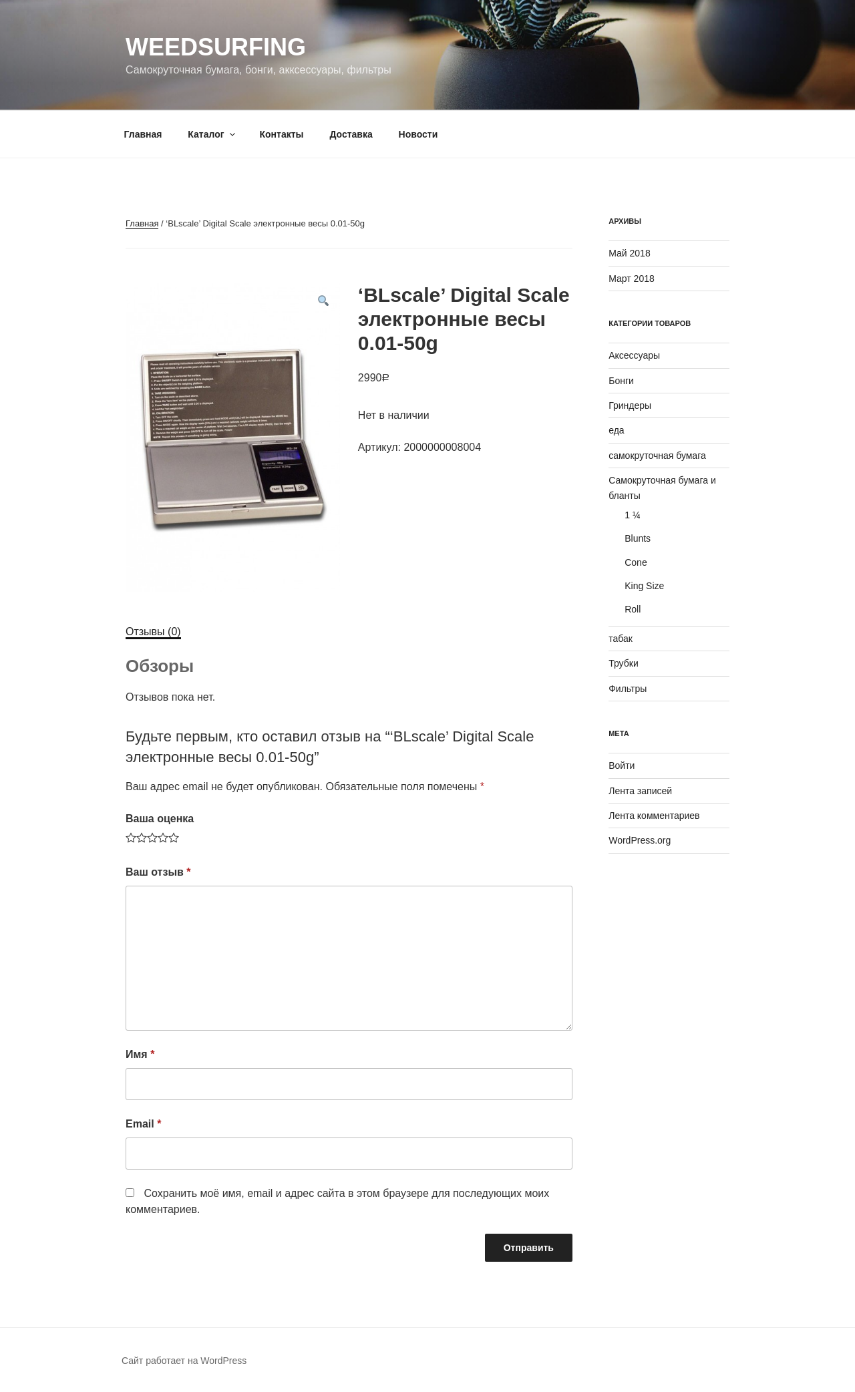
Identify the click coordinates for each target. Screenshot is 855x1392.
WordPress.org (640, 840)
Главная (143, 134)
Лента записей (640, 791)
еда (616, 430)
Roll (633, 609)
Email (143, 1123)
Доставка (350, 134)
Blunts (638, 538)
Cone (636, 562)
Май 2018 (629, 253)
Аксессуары (634, 355)
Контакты (281, 134)
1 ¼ (632, 515)
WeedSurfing (216, 47)
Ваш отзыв (158, 872)
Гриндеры (630, 405)
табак (621, 638)
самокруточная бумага (657, 455)
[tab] (153, 632)
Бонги (621, 380)
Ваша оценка (160, 818)
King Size (644, 585)
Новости (418, 134)
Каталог (212, 134)
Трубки (624, 663)
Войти (622, 765)
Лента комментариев (654, 815)
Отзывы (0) (153, 631)
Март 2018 (632, 278)
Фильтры (628, 688)
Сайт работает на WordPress (184, 1360)
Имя (140, 1054)
